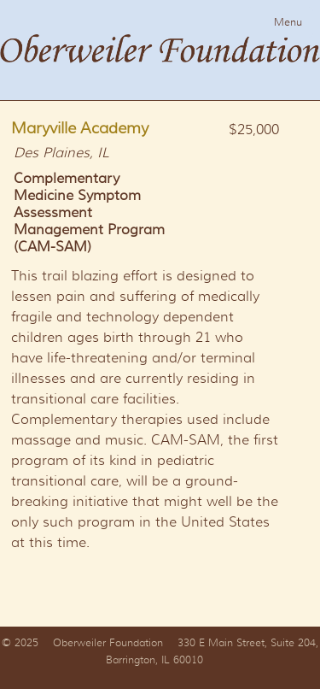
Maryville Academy (79, 128)
